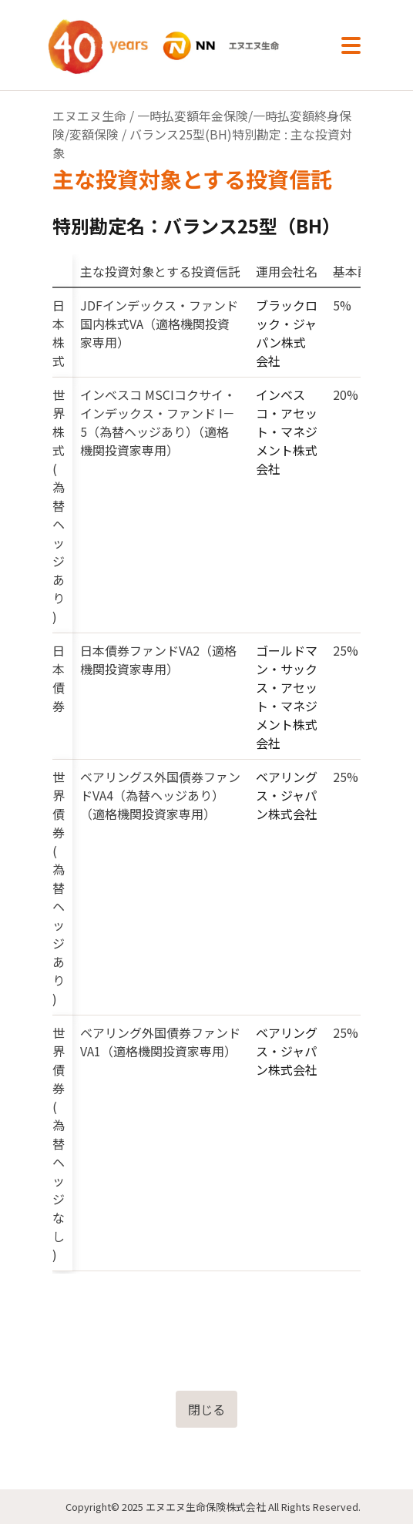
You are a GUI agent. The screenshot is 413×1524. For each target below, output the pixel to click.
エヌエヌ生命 (89, 115)
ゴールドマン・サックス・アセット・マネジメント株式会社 (286, 696)
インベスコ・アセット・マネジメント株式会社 (286, 431)
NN (181, 45)
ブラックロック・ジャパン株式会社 (286, 333)
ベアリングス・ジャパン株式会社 (286, 795)
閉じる (206, 1409)
